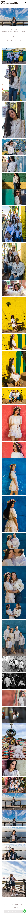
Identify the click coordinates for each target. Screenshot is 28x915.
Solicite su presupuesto (14, 911)
